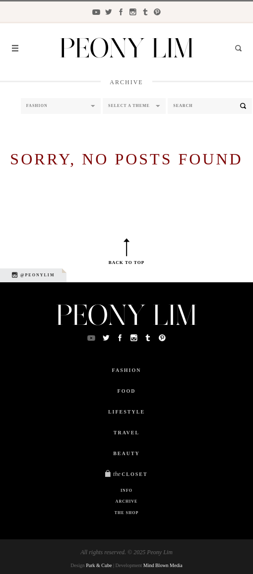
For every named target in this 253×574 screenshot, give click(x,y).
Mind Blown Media (163, 565)
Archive (127, 501)
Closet (130, 473)
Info (126, 490)
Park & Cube (99, 565)
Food (127, 391)
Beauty (126, 453)
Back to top (126, 262)
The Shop (127, 513)
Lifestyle (126, 412)
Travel (126, 432)
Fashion (126, 370)
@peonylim (33, 275)
